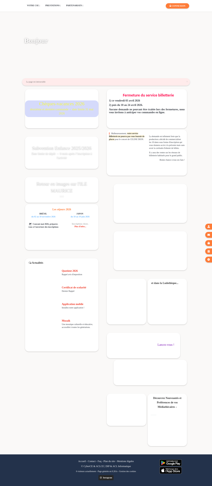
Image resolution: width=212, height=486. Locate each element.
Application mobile (72, 304)
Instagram (106, 478)
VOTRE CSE (33, 5)
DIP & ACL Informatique (118, 466)
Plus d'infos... (80, 226)
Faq (99, 461)
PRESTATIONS (53, 5)
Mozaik (66, 320)
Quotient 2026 (70, 270)
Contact (92, 461)
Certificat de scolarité (74, 287)
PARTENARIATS (74, 5)
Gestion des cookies (127, 471)
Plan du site (109, 461)
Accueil (82, 461)
